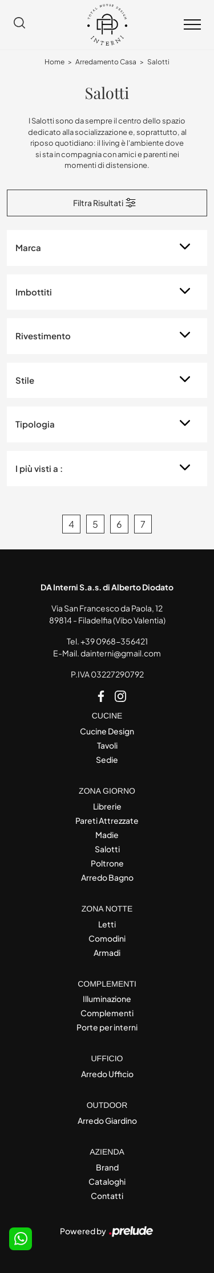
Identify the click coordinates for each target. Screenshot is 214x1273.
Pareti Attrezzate (107, 820)
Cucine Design (107, 731)
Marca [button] (28, 247)
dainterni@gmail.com (120, 653)
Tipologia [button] (35, 423)
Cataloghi (107, 1181)
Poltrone (107, 863)
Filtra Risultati (105, 202)
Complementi (107, 1013)
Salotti (158, 62)
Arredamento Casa (105, 62)
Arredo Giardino (107, 1120)
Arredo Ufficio (107, 1074)
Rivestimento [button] (43, 335)
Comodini (107, 938)
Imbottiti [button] (33, 291)
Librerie (107, 806)
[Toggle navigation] (192, 25)
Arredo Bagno (107, 877)
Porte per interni (107, 1027)
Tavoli (107, 745)
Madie (107, 834)
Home (54, 62)
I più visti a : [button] (39, 468)
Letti (107, 924)
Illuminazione (107, 998)
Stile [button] (24, 380)
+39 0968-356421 (114, 641)
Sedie (107, 759)
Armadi (107, 952)
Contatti (107, 1195)
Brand (107, 1167)
